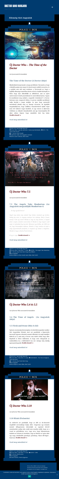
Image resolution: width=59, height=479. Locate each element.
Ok (29, 476)
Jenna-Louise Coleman (16, 136)
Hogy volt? (25, 128)
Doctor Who (14, 130)
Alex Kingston (14, 255)
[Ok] (57, 475)
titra (19, 128)
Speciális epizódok (22, 130)
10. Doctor (13, 454)
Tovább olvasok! (15, 115)
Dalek (18, 135)
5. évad (26, 357)
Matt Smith (26, 136)
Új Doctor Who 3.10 (21, 405)
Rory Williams (31, 252)
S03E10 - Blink (34, 452)
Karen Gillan (28, 255)
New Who (20, 250)
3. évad (26, 452)
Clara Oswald (20, 133)
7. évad (26, 250)
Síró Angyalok (23, 135)
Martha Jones (20, 454)
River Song (25, 252)
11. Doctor (13, 133)
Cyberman (13, 135)
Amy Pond (19, 252)
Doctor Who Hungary (16, 6)
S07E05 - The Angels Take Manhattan (40, 250)
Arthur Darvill (21, 255)
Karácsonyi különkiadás (34, 130)
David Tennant (14, 457)
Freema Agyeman (23, 457)
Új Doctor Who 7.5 (20, 191)
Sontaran (29, 135)
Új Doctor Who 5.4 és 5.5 (23, 304)
